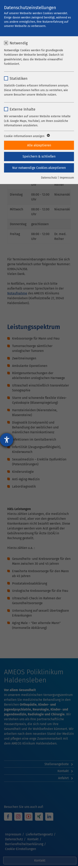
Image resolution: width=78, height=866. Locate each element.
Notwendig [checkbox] (19, 43)
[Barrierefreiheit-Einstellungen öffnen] (6, 439)
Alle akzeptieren (39, 145)
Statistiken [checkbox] (19, 78)
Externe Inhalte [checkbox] (22, 109)
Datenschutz (49, 177)
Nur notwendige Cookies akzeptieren (39, 168)
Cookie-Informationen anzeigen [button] (26, 136)
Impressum (67, 177)
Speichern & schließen (39, 156)
